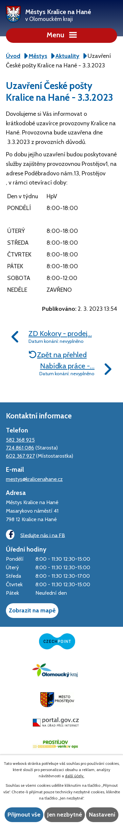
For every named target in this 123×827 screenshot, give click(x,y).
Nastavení (102, 814)
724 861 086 (20, 447)
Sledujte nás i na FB (35, 535)
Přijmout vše (24, 814)
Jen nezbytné (64, 814)
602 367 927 (20, 455)
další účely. (74, 775)
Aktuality (67, 56)
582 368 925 (20, 439)
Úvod (13, 56)
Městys (38, 56)
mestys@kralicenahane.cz (34, 479)
